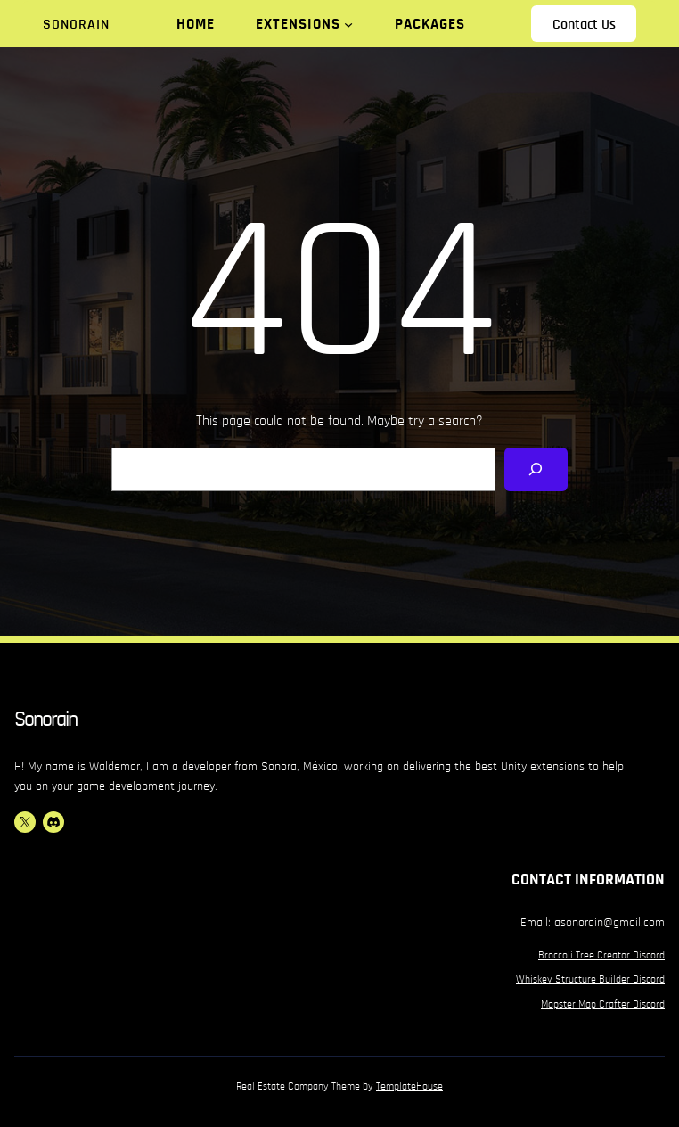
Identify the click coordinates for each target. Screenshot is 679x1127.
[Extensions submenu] (348, 24)
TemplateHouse (409, 1086)
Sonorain (76, 24)
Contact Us (584, 24)
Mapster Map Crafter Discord (603, 1004)
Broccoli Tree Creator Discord (601, 955)
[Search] (536, 469)
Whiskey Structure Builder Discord (590, 979)
